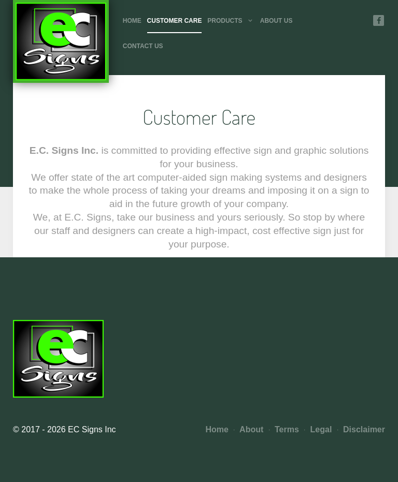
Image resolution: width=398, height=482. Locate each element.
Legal (318, 429)
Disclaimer (361, 429)
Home (217, 429)
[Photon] (61, 41)
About (248, 429)
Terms (284, 429)
